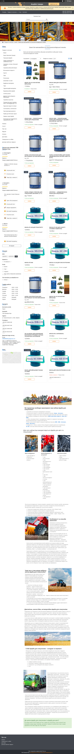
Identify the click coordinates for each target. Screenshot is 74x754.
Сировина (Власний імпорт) (10, 67)
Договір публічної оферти (9, 142)
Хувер (27, 423)
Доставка (4, 136)
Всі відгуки (11, 245)
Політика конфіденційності (47, 752)
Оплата (4, 134)
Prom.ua (44, 751)
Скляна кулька (6, 93)
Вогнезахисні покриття (8, 70)
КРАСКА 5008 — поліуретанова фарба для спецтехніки (33, 119)
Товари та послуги (11, 12)
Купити (29, 91)
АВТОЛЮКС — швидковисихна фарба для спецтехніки (58, 192)
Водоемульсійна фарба (9, 91)
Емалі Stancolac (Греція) (9, 55)
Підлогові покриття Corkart (9, 106)
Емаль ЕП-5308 (29, 262)
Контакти (25, 12)
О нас (20, 12)
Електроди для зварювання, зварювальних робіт (10, 119)
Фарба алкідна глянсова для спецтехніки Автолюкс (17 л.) (33, 192)
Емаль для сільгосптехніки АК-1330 (59, 370)
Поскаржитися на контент (35, 752)
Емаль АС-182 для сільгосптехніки (59, 262)
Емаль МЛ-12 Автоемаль (56, 333)
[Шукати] (46, 19)
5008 (27, 417)
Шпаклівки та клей (7, 80)
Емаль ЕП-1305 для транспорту (34, 227)
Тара (4, 85)
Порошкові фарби (7, 58)
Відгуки (4, 131)
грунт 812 (64, 416)
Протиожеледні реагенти (9, 111)
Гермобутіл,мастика (8, 99)
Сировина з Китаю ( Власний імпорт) (10, 65)
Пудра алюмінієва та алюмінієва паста (8, 61)
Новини (4, 123)
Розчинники (6, 78)
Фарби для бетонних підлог (10, 113)
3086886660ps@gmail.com (8, 338)
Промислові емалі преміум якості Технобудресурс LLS (10, 103)
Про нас (4, 128)
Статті (4, 126)
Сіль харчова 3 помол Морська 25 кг (11, 195)
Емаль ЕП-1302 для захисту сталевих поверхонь (57, 228)
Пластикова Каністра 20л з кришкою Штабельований (10, 235)
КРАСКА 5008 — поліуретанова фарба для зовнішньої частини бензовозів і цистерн (58, 120)
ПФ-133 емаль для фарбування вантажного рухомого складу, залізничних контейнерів (34, 335)
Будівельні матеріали (8, 83)
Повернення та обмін (7, 139)
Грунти (5, 73)
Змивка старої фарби (8, 116)
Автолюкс (60, 413)
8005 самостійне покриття (54, 416)
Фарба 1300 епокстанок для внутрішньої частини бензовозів (35, 155)
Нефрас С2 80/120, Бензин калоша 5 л (10, 164)
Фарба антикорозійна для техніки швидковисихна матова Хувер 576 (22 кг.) (59, 156)
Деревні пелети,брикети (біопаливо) (9, 97)
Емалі (15, 42)
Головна (4, 12)
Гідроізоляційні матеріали (9, 88)
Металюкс (32, 423)
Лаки (4, 75)
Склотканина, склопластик (9, 108)
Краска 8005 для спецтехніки (57, 82)
